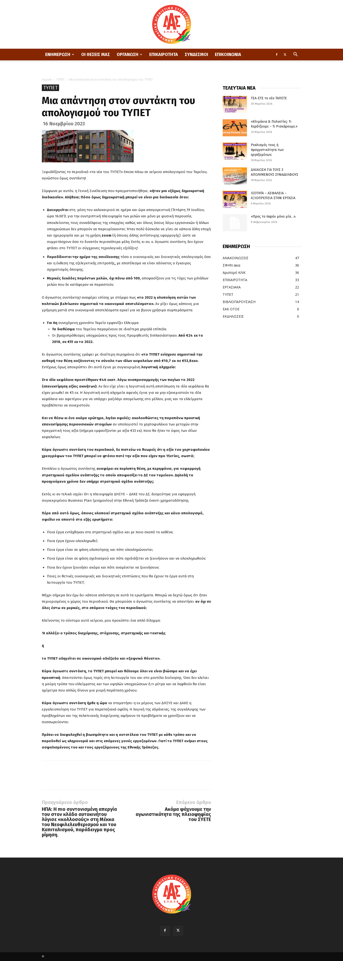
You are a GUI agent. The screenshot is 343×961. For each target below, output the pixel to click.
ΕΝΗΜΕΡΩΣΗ (59, 54)
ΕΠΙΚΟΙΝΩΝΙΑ (228, 54)
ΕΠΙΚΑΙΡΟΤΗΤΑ (163, 54)
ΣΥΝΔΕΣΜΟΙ (196, 54)
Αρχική (47, 79)
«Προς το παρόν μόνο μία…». (273, 216)
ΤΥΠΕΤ (60, 79)
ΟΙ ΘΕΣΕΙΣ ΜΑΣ (95, 54)
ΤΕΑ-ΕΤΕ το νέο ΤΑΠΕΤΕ (269, 98)
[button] (295, 55)
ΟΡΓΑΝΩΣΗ (129, 54)
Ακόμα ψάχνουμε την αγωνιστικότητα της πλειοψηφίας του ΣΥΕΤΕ (173, 814)
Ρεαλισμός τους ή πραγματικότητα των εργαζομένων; (267, 150)
